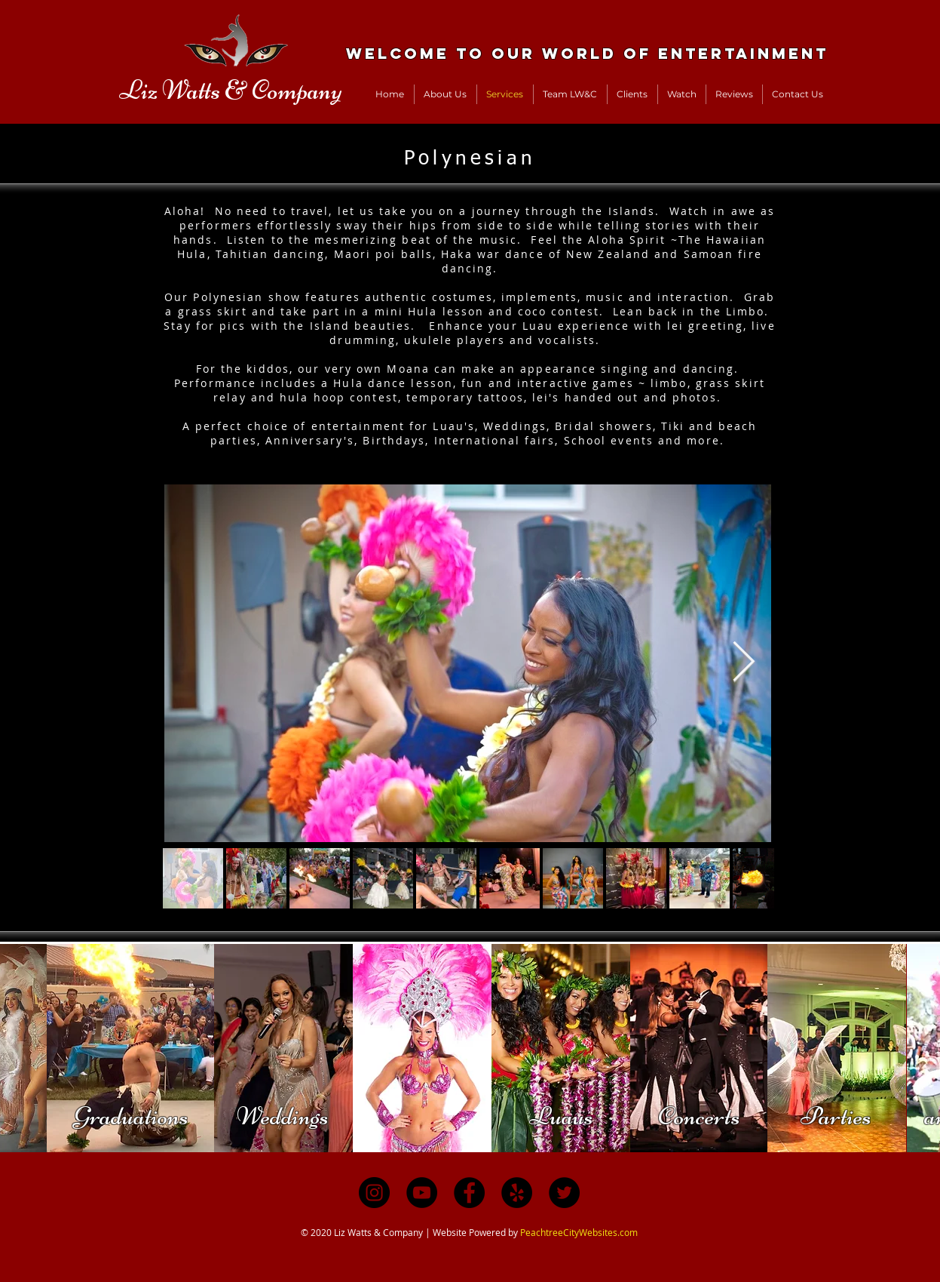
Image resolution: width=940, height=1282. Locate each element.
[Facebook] (469, 1192)
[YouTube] (421, 1192)
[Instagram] (374, 1192)
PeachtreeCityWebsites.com (579, 1232)
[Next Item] (744, 663)
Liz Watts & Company (230, 90)
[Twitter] (564, 1192)
